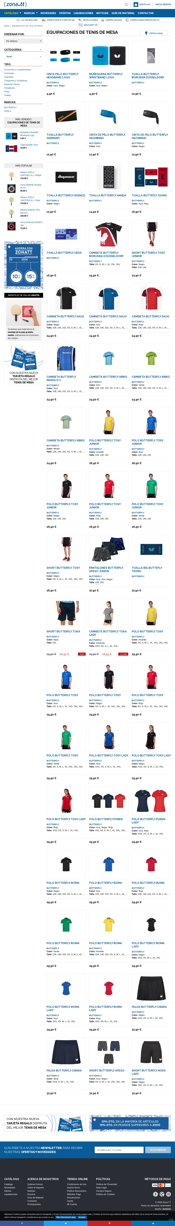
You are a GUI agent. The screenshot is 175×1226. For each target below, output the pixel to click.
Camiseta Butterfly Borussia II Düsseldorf (106, 254)
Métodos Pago (74, 1194)
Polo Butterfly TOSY (147, 631)
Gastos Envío (73, 1187)
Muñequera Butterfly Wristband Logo (105, 76)
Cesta (144, 4)
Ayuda (70, 1201)
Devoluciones (73, 1197)
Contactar (146, 13)
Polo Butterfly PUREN (106, 819)
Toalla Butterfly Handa (107, 195)
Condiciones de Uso (76, 1184)
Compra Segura (103, 1191)
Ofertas (65, 13)
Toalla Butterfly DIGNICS (66, 195)
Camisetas (9, 73)
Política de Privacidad (106, 1184)
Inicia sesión (163, 4)
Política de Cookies (105, 1194)
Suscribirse (158, 1149)
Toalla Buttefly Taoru (29, 145)
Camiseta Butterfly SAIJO (65, 316)
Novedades (48, 13)
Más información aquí (66, 1217)
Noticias (102, 13)
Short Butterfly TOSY (63, 567)
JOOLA (7, 111)
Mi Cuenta (72, 1204)
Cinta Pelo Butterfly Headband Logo (62, 76)
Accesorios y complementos (17, 69)
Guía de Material (123, 13)
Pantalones (9, 88)
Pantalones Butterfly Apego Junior (106, 569)
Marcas (31, 13)
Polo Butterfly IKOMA (63, 882)
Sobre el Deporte (35, 1187)
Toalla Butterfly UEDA (64, 252)
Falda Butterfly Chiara (149, 1006)
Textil (9, 56)
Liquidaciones (83, 13)
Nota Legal (101, 1187)
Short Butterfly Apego (106, 1070)
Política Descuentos (76, 1191)
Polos (7, 91)
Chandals (8, 77)
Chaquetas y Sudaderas (15, 80)
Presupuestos (34, 1204)
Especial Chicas (12, 84)
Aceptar (82, 1217)
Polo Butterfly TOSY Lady (108, 755)
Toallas (7, 95)
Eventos (31, 1194)
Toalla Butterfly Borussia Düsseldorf (148, 76)
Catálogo (12, 13)
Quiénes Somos (35, 1184)
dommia (167, 1209)
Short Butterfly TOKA (63, 631)
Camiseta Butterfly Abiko (108, 376)
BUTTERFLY (10, 107)
